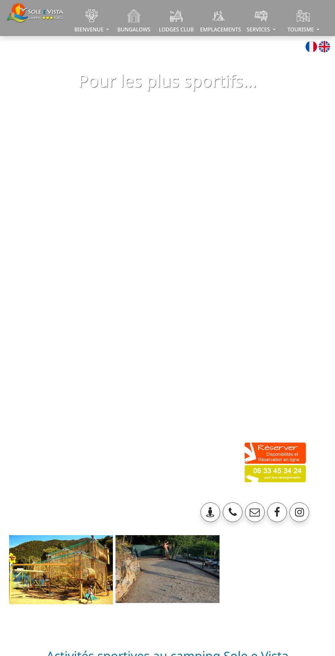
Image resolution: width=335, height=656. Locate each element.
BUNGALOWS (133, 21)
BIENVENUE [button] (89, 21)
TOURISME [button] (301, 21)
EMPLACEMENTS (220, 21)
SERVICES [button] (259, 21)
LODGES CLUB (176, 21)
